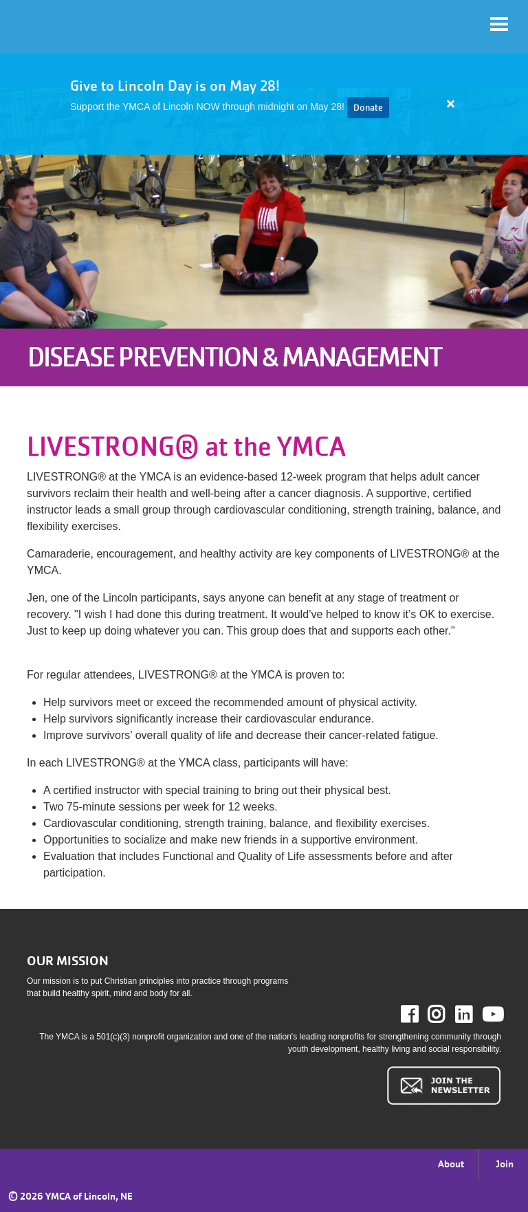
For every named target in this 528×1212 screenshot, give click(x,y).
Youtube (491, 1014)
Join (505, 1164)
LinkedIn (473, 1014)
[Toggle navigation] (499, 24)
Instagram (446, 1014)
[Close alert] (451, 104)
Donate (368, 107)
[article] (264, 104)
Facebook (419, 1014)
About (451, 1164)
